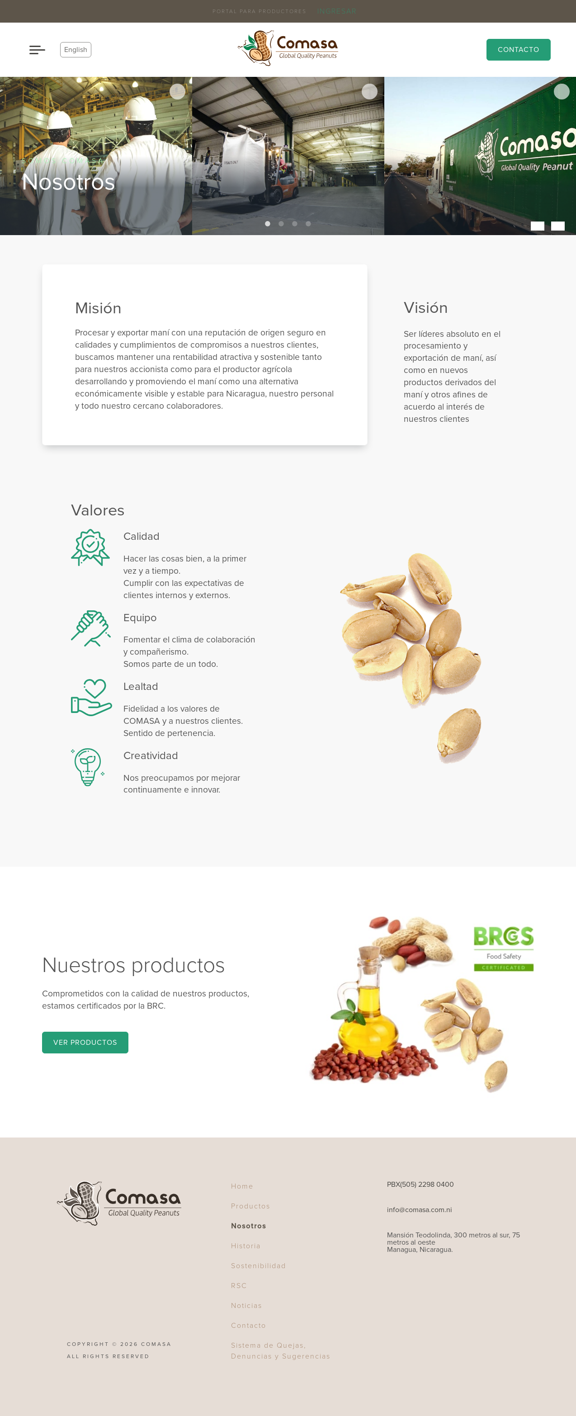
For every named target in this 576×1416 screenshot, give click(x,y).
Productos (250, 1206)
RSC (239, 1285)
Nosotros (248, 1226)
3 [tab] (294, 223)
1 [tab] (267, 223)
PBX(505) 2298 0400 (420, 1184)
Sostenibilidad (258, 1265)
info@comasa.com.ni (419, 1209)
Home (242, 1186)
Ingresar (337, 11)
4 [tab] (308, 223)
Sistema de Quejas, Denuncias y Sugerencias (280, 1351)
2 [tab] (281, 223)
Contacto (518, 49)
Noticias (246, 1305)
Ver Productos (85, 1042)
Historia (246, 1246)
